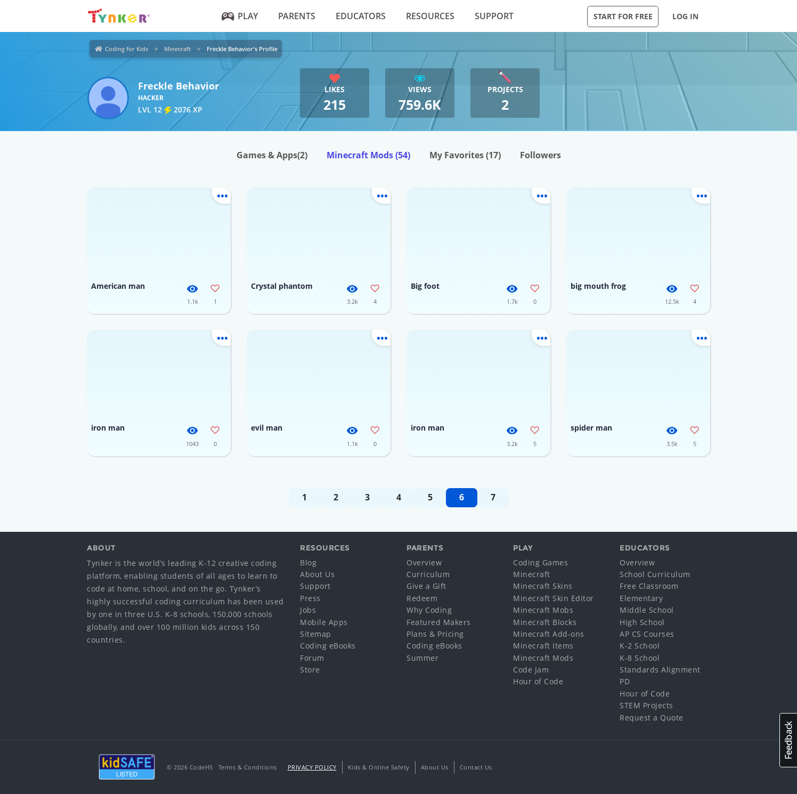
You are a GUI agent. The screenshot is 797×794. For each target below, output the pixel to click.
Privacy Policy (312, 767)
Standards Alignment (660, 670)
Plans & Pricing (435, 634)
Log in (685, 16)
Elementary (641, 598)
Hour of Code (538, 681)
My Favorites (465, 155)
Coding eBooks (328, 646)
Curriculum (428, 574)
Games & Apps (272, 155)
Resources (430, 16)
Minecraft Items (543, 646)
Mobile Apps (324, 622)
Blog (308, 562)
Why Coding (429, 610)
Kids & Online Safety (379, 767)
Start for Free (623, 16)
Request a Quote (652, 717)
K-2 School (640, 646)
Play (240, 16)
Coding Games (540, 562)
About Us (317, 574)
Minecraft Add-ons (548, 634)
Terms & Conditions (247, 767)
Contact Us (476, 767)
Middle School (647, 610)
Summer (422, 658)
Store (310, 670)
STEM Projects (646, 705)
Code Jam (531, 670)
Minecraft (177, 49)
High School (642, 622)
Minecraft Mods (368, 155)
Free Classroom (649, 586)
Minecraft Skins (543, 586)
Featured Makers (438, 622)
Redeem (421, 598)
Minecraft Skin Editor (553, 598)
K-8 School (640, 658)
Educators (361, 16)
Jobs (308, 610)
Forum (312, 658)
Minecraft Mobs (543, 610)
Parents (296, 16)
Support (494, 16)
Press (310, 598)
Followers (540, 155)
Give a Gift (426, 586)
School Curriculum (655, 574)
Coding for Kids (126, 49)
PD (625, 681)
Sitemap (315, 634)
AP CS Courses (647, 634)
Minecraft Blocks (544, 622)
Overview (424, 562)
